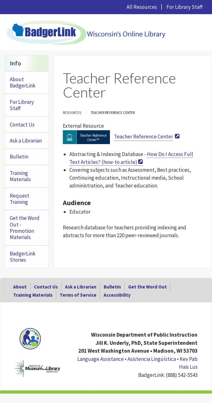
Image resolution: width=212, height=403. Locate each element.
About (20, 287)
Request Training (19, 198)
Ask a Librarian (26, 140)
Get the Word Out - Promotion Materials (25, 228)
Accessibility (117, 295)
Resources (72, 112)
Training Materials (20, 176)
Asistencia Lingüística (152, 358)
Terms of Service (78, 295)
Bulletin (19, 156)
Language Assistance (100, 358)
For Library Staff (184, 6)
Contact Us (22, 124)
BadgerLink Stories (22, 256)
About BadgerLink (22, 82)
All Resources (142, 6)
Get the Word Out (147, 287)
